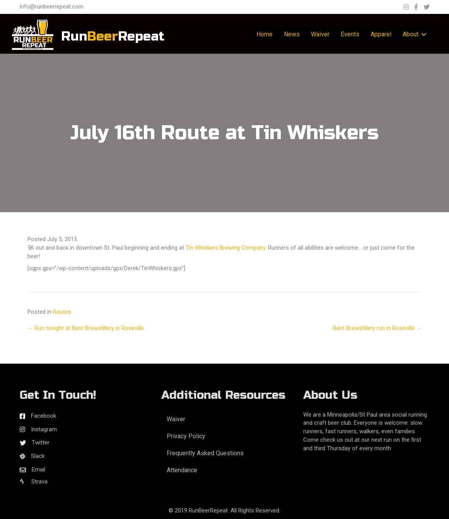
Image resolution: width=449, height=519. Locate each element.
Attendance (182, 470)
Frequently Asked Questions (205, 453)
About (410, 34)
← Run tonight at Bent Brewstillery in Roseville (85, 328)
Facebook (43, 415)
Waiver (320, 34)
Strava (34, 481)
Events (350, 34)
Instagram (44, 429)
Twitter (41, 442)
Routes (62, 311)
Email (38, 469)
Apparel (380, 34)
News (292, 34)
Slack (37, 456)
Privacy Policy (186, 436)
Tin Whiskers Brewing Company (225, 247)
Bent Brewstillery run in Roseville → (377, 328)
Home (264, 34)
